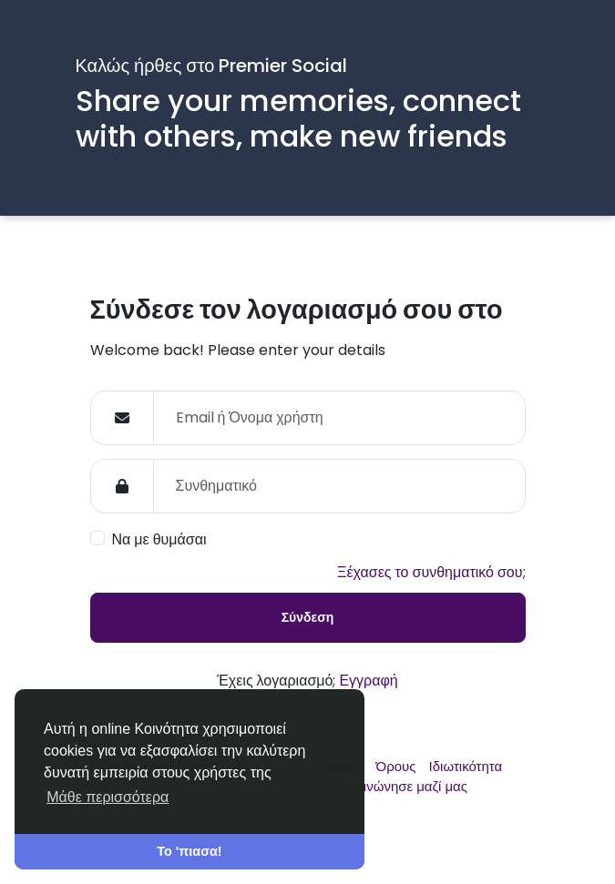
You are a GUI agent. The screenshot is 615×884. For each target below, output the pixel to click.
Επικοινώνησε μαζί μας (397, 786)
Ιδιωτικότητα (466, 766)
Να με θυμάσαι (159, 539)
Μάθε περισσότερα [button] (107, 797)
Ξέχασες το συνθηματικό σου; (431, 572)
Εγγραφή (368, 680)
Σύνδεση (308, 617)
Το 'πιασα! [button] (189, 851)
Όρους (398, 766)
